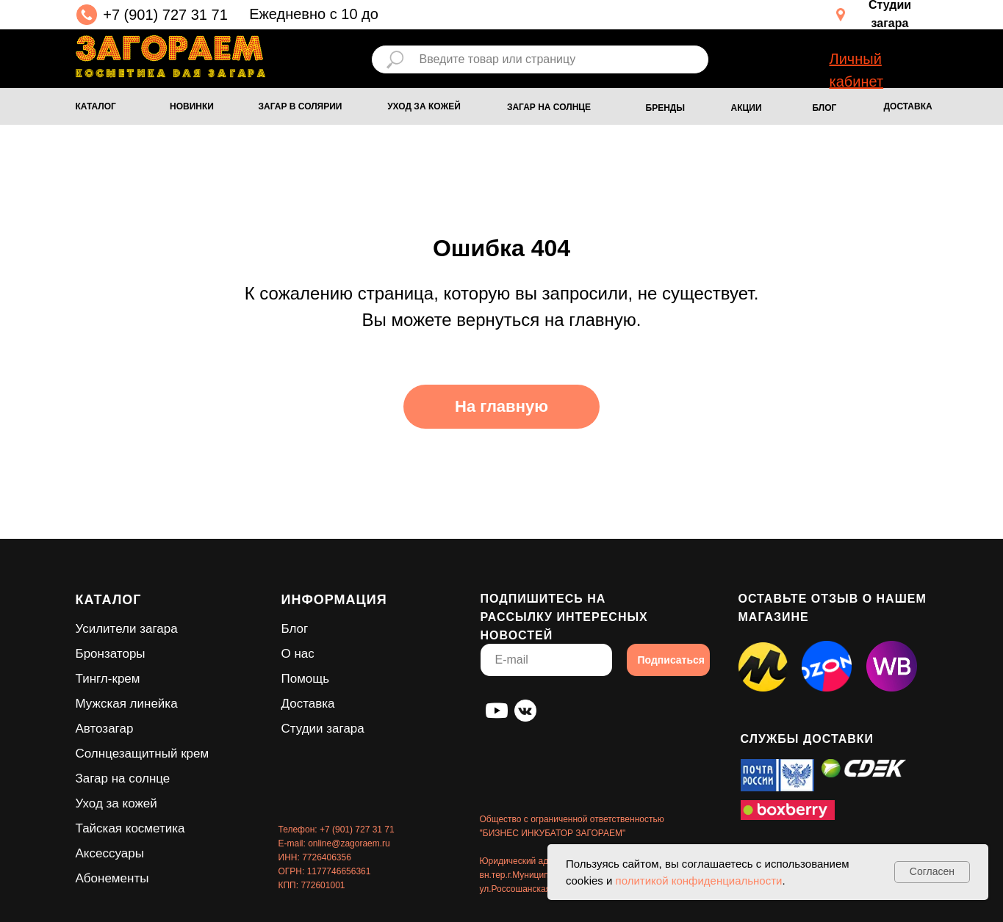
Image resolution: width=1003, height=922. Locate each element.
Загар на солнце (123, 778)
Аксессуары (110, 853)
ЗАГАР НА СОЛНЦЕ (549, 107)
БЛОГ (825, 108)
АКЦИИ (746, 108)
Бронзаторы (110, 654)
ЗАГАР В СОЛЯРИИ (300, 106)
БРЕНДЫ (666, 108)
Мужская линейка (127, 704)
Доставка (308, 704)
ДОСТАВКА (908, 106)
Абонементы (112, 878)
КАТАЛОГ (96, 106)
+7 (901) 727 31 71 (165, 15)
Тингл (92, 679)
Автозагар (105, 729)
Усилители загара (127, 629)
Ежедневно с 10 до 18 (313, 25)
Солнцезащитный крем (142, 754)
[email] (546, 660)
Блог (295, 629)
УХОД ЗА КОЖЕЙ (424, 106)
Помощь (305, 679)
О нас (297, 654)
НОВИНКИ (192, 106)
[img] (170, 56)
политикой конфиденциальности (699, 880)
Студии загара (322, 729)
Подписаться (671, 660)
